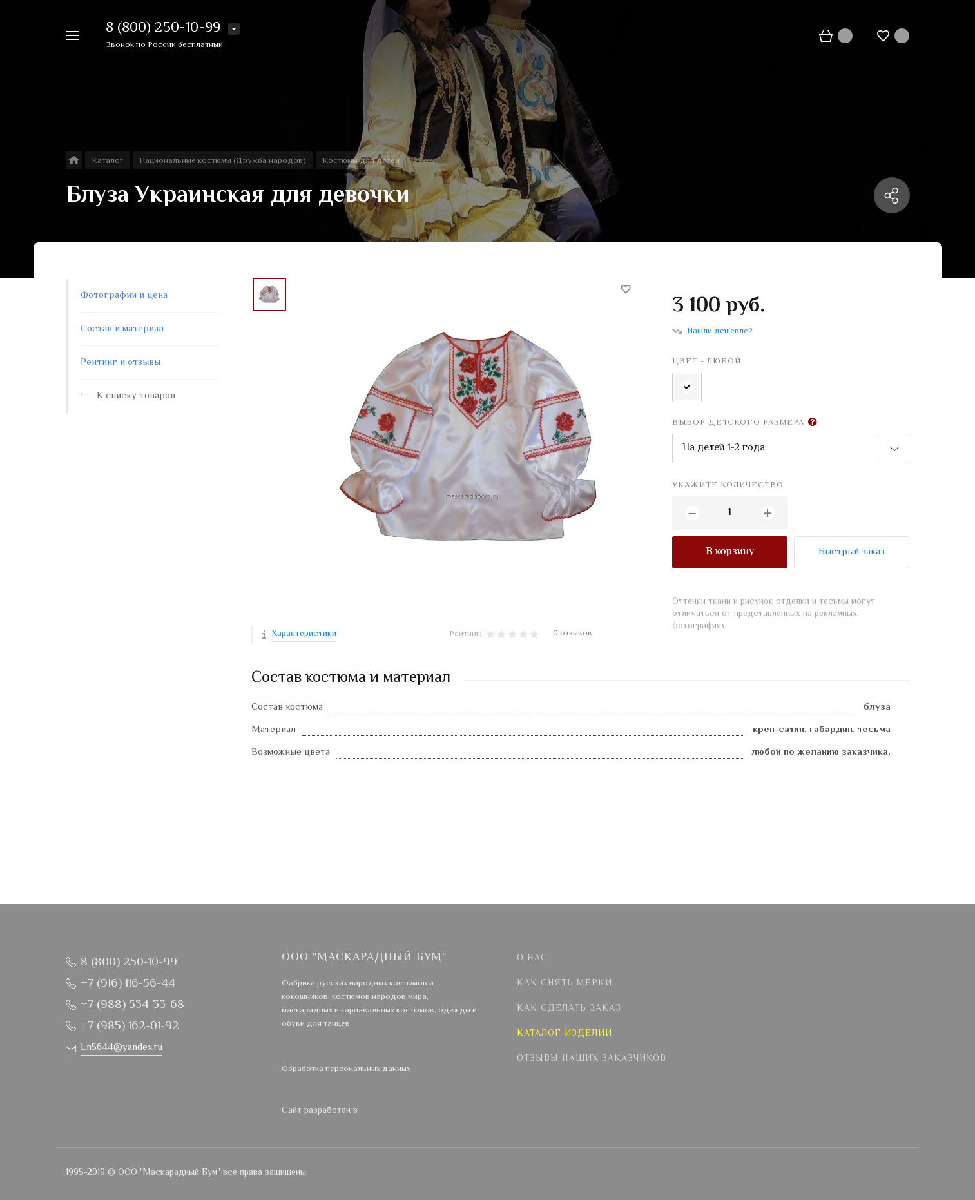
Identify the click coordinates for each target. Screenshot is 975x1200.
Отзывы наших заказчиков (591, 1059)
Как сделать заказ (569, 1009)
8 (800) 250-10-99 (163, 28)
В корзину (730, 552)
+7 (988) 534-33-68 (132, 1005)
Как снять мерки (564, 983)
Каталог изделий (564, 1034)
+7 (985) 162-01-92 (130, 1026)
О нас (532, 958)
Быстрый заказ (851, 552)
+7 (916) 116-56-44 (128, 983)
